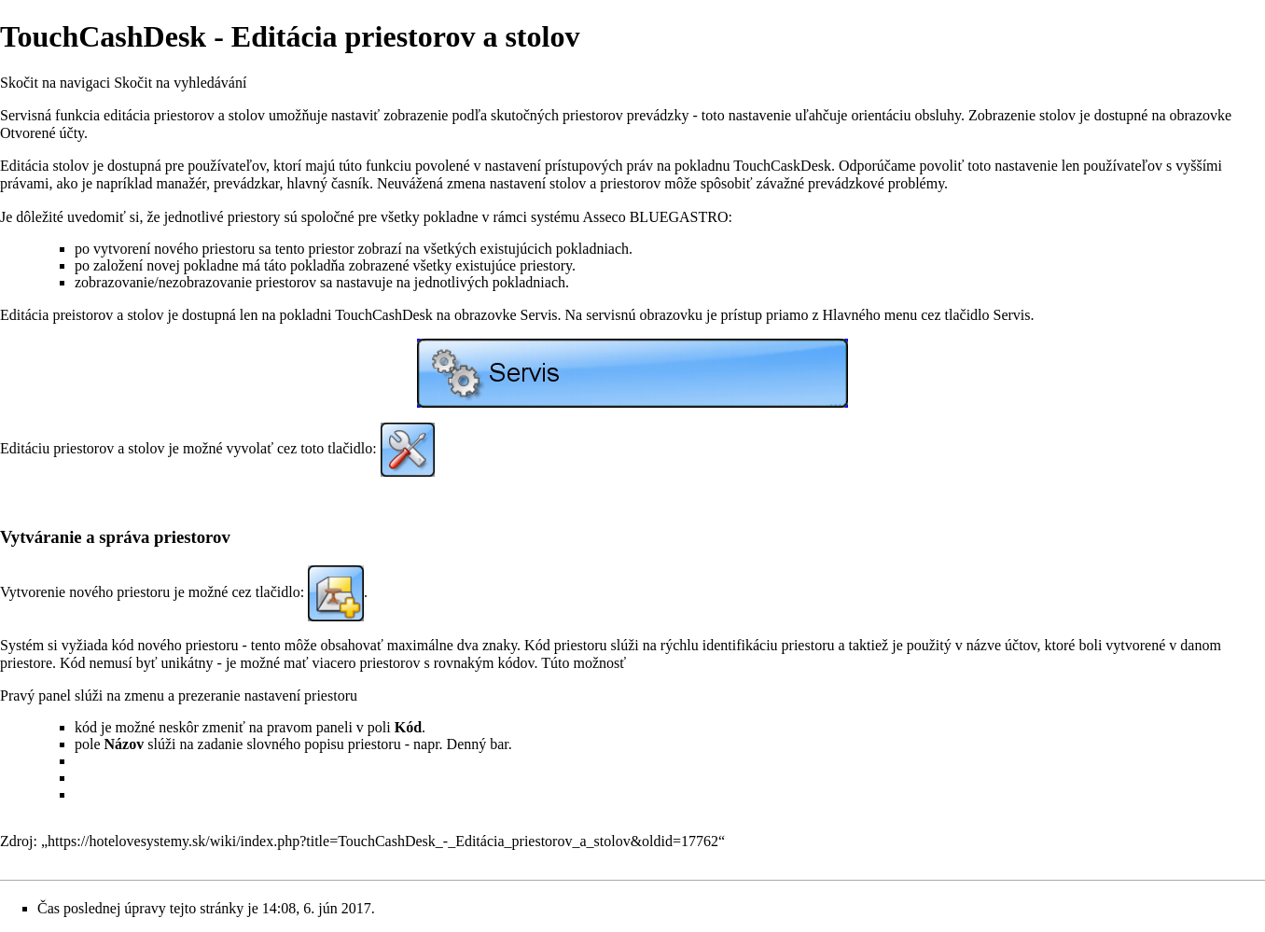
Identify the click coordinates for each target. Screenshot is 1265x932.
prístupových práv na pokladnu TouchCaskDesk (688, 166)
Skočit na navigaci (55, 82)
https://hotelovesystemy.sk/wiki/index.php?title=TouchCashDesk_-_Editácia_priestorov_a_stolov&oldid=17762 (383, 841)
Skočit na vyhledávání (180, 82)
